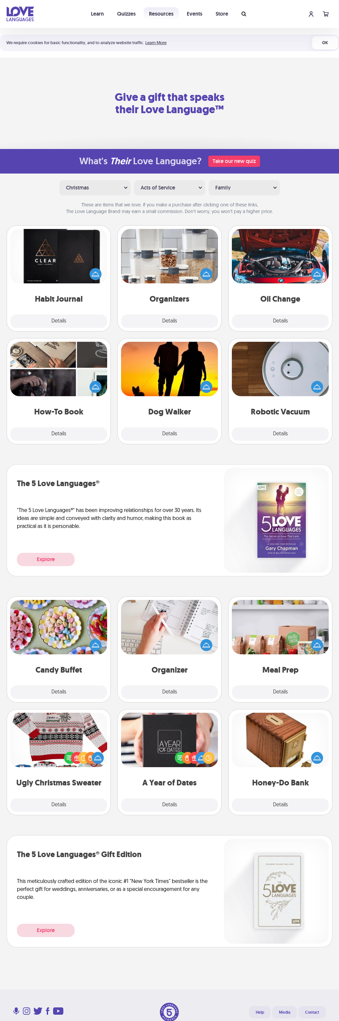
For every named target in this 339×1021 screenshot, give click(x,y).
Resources (161, 13)
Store (222, 13)
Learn (97, 13)
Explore (46, 559)
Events (194, 13)
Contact (312, 1012)
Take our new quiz (234, 161)
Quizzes (126, 13)
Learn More (156, 42)
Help (260, 1012)
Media (284, 1012)
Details (58, 321)
